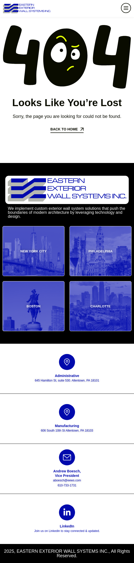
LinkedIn (67, 526)
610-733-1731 (67, 485)
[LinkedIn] (67, 512)
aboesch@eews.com (67, 480)
